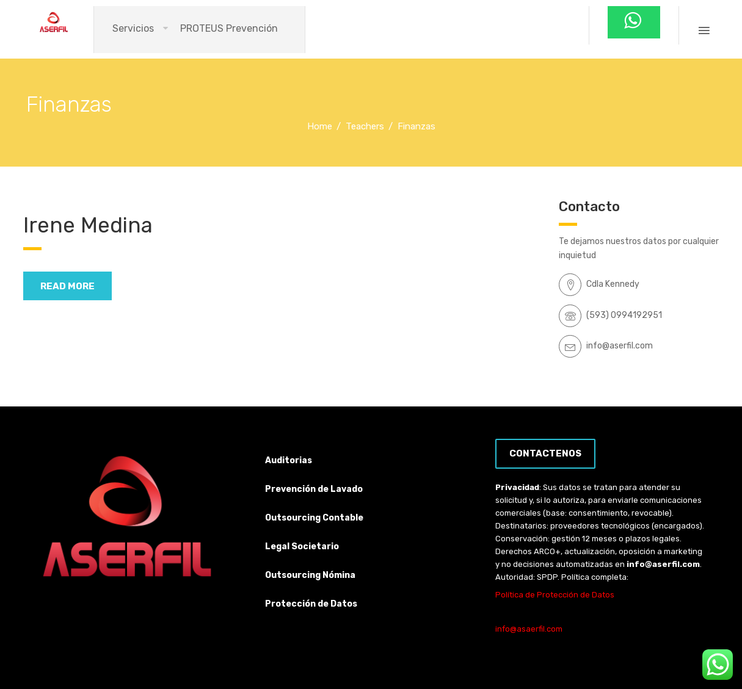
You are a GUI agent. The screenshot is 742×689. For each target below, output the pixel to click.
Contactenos (545, 453)
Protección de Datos (311, 604)
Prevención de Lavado (314, 489)
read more (67, 286)
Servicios (133, 28)
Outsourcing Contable (314, 518)
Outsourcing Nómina (310, 575)
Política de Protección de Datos (554, 594)
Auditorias (288, 460)
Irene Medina (88, 225)
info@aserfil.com (663, 564)
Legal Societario (302, 546)
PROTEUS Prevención (229, 28)
